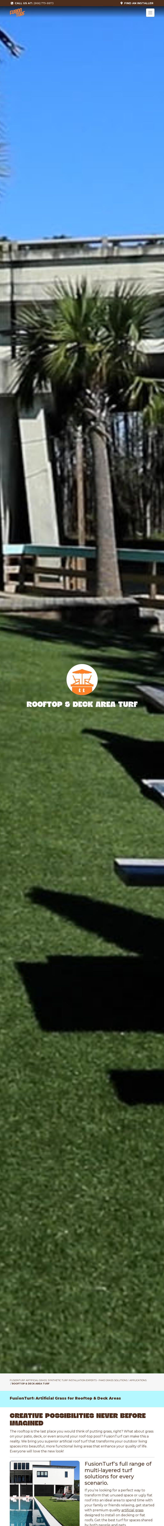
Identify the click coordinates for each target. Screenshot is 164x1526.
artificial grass (132, 1510)
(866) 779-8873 (32, 3)
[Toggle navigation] (150, 12)
